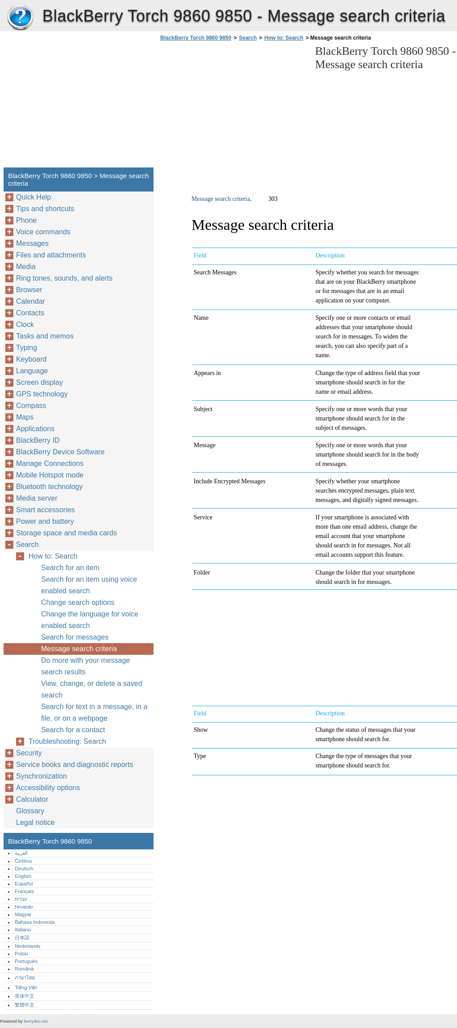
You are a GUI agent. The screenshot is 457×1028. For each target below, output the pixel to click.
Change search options (78, 602)
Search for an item (70, 567)
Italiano (23, 929)
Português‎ (26, 961)
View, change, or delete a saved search (91, 689)
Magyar (23, 914)
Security (29, 753)
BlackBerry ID (38, 440)
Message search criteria (79, 649)
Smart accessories (45, 510)
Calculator (32, 799)
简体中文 (24, 996)
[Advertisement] (233, 107)
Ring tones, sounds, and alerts (64, 278)
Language (32, 371)
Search (248, 38)
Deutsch (24, 868)
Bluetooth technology (49, 486)
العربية (21, 853)
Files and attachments (51, 255)
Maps (24, 417)
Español (24, 883)
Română (24, 968)
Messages (32, 243)
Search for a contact (73, 730)
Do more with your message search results (85, 666)
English (23, 876)
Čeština (23, 861)
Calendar (30, 301)
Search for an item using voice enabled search (89, 585)
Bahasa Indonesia (35, 922)
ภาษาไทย (25, 977)
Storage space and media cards (66, 533)
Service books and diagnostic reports (74, 764)
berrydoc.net (35, 1021)
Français (24, 891)
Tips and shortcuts (45, 208)
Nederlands (27, 946)
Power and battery (45, 521)
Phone (26, 220)
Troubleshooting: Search (67, 741)
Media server (36, 498)
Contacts (30, 313)
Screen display (39, 382)
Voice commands (43, 232)
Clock (25, 324)
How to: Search (283, 38)
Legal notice (35, 822)
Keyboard (31, 359)
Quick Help (33, 197)
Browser (29, 290)
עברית (21, 899)
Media (26, 266)
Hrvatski (24, 907)
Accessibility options (48, 787)
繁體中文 (24, 1005)
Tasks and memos (45, 336)
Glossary (30, 811)
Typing (26, 347)
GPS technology (42, 394)
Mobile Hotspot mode (49, 475)
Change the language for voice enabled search (89, 619)
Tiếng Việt (26, 987)
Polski (21, 953)
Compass (31, 405)
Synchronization (41, 776)
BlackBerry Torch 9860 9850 (20, 17)
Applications (35, 428)
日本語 (22, 937)
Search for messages (74, 637)
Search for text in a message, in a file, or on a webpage (94, 712)
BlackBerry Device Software (60, 452)
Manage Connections (49, 463)
